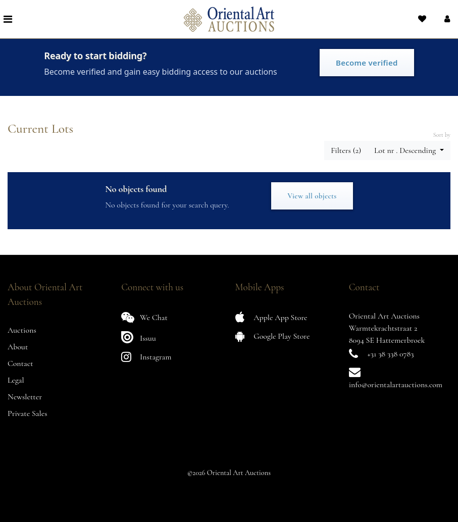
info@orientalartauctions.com (395, 385)
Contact (20, 363)
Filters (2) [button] (346, 150)
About (18, 347)
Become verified (367, 63)
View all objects (311, 195)
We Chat (144, 317)
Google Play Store (272, 336)
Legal (16, 380)
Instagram (146, 356)
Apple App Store (271, 317)
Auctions (22, 330)
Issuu (138, 337)
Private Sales (27, 413)
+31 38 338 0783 (391, 354)
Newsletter (25, 397)
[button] (446, 19)
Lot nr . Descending (406, 150)
